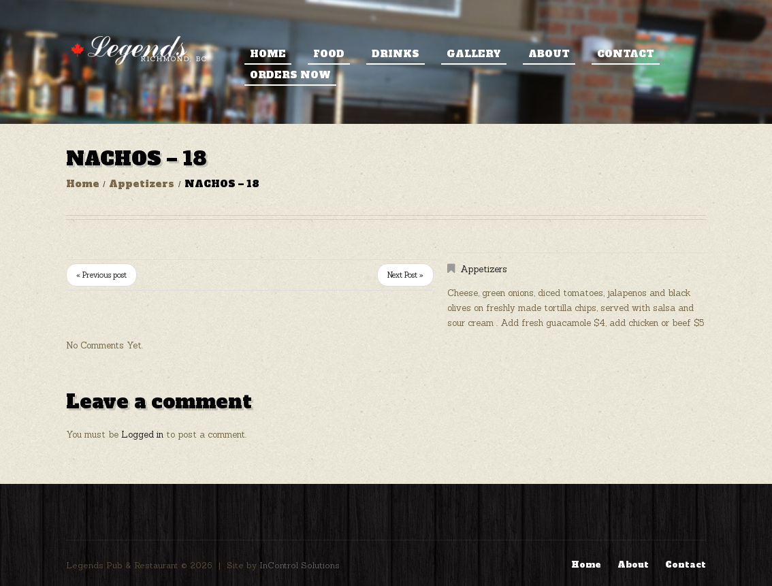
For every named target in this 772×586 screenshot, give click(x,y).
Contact (625, 54)
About (549, 54)
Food (328, 54)
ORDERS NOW (290, 75)
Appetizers (141, 184)
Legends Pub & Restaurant (122, 565)
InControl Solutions (299, 565)
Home (268, 54)
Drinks (395, 54)
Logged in (142, 434)
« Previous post (101, 275)
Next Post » (405, 275)
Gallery (474, 54)
